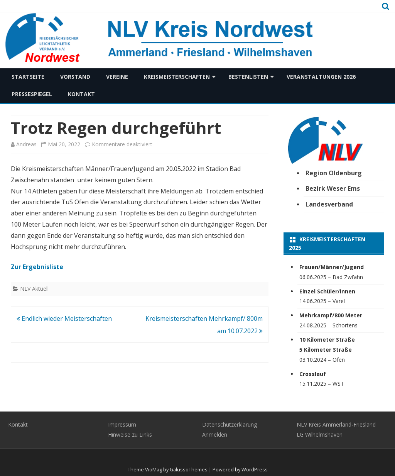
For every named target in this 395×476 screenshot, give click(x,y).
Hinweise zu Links (130, 434)
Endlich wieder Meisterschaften (64, 318)
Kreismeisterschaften (177, 76)
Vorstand (75, 76)
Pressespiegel (32, 94)
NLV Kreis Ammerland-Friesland (336, 424)
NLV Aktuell (34, 288)
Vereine (117, 76)
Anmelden (214, 434)
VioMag (153, 469)
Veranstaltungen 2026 (321, 76)
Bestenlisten (248, 76)
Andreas (26, 144)
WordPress (254, 469)
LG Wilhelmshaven (320, 434)
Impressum (122, 424)
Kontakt (81, 94)
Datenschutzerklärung (229, 424)
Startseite (28, 76)
